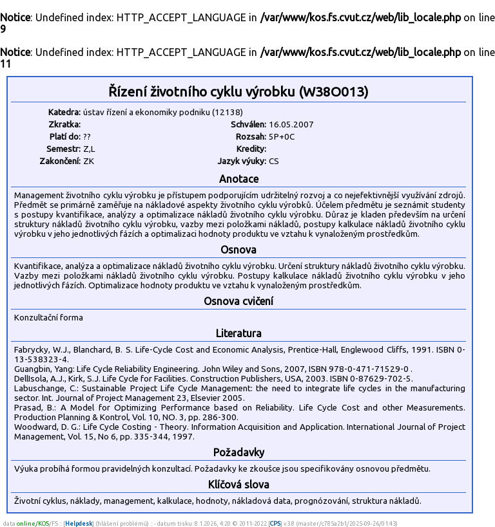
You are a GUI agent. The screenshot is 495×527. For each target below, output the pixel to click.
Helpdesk (78, 523)
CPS (275, 523)
